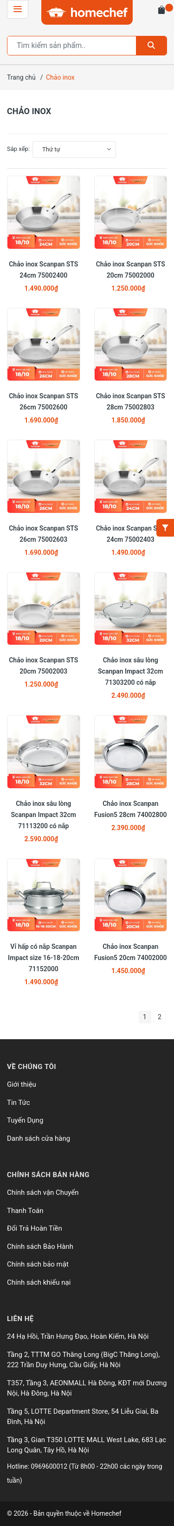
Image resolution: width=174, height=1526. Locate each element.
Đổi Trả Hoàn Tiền (34, 1228)
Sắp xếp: (18, 148)
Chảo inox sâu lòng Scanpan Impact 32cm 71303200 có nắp (130, 671)
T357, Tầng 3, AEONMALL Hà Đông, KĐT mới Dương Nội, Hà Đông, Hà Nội (87, 1388)
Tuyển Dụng (25, 1120)
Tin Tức (18, 1102)
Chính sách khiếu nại (39, 1282)
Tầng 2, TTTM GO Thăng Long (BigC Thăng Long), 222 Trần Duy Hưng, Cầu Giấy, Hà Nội (83, 1359)
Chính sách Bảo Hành (40, 1246)
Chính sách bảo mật (38, 1264)
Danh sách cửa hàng (38, 1138)
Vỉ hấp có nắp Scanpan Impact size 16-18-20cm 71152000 (43, 958)
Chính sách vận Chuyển (43, 1192)
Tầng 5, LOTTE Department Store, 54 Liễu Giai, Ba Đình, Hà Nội (82, 1416)
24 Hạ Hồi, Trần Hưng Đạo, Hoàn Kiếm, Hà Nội (77, 1336)
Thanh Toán (25, 1210)
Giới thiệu (21, 1084)
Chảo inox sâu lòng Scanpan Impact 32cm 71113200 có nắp (43, 815)
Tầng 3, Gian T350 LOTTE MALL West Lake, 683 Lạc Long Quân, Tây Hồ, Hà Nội (86, 1445)
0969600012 (50, 1466)
